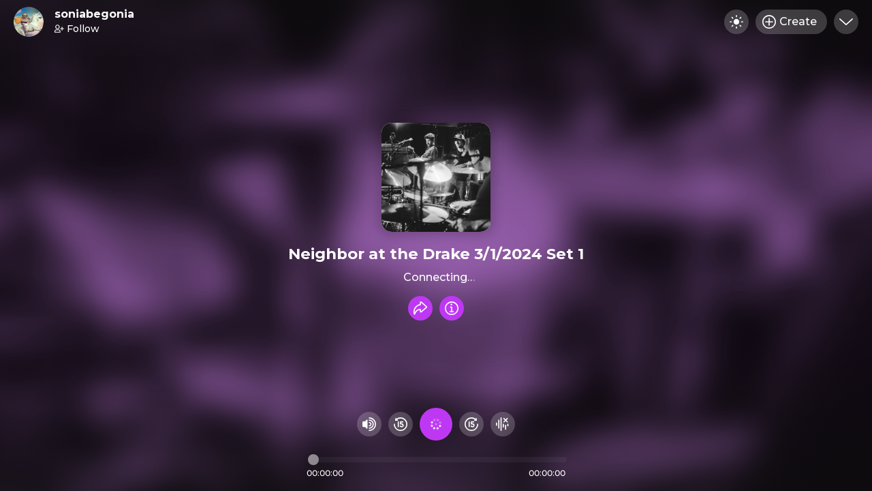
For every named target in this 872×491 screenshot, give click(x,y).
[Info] (451, 308)
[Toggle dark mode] (736, 22)
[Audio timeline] (437, 459)
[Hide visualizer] (502, 424)
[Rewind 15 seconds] (400, 424)
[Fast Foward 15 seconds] (471, 424)
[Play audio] (436, 424)
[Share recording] (420, 308)
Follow (76, 29)
